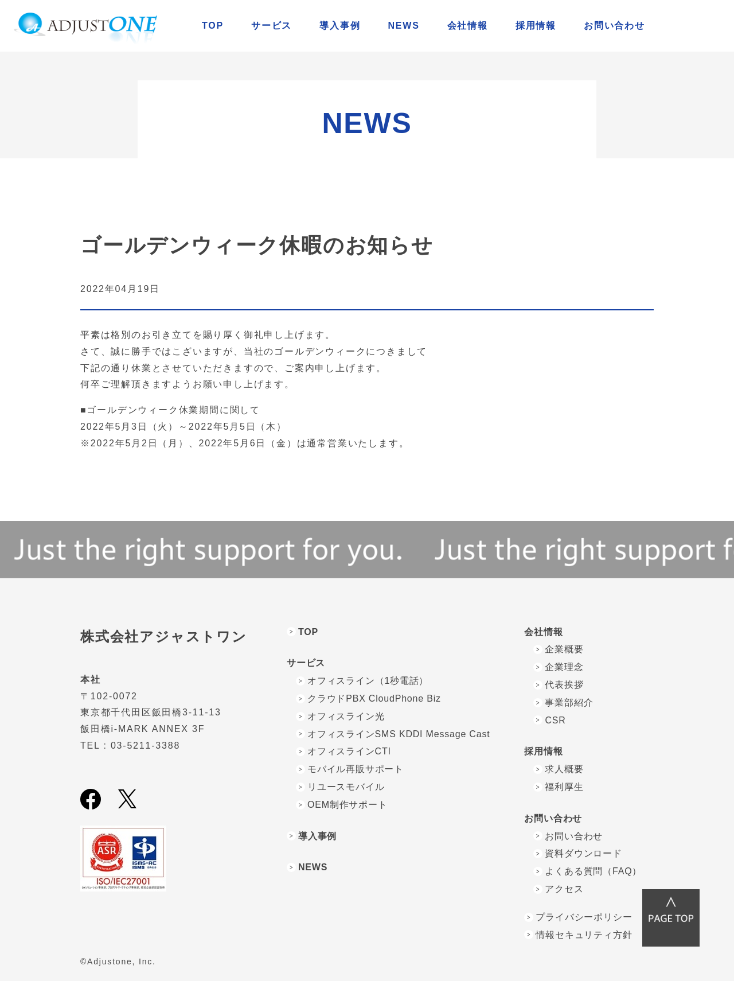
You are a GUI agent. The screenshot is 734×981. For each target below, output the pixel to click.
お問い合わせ (574, 836)
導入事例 (339, 25)
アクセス (564, 889)
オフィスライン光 (345, 716)
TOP (213, 25)
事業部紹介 (569, 702)
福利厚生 (564, 787)
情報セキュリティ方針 (584, 935)
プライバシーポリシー (584, 917)
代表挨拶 (564, 685)
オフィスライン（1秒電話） (367, 681)
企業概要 (564, 649)
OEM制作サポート (347, 804)
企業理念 (564, 667)
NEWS (403, 25)
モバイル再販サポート (355, 769)
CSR (555, 720)
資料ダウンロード (583, 853)
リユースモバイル (345, 787)
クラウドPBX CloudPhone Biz (374, 698)
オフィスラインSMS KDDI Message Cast (398, 734)
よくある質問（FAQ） (593, 871)
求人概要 (564, 769)
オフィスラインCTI (349, 751)
